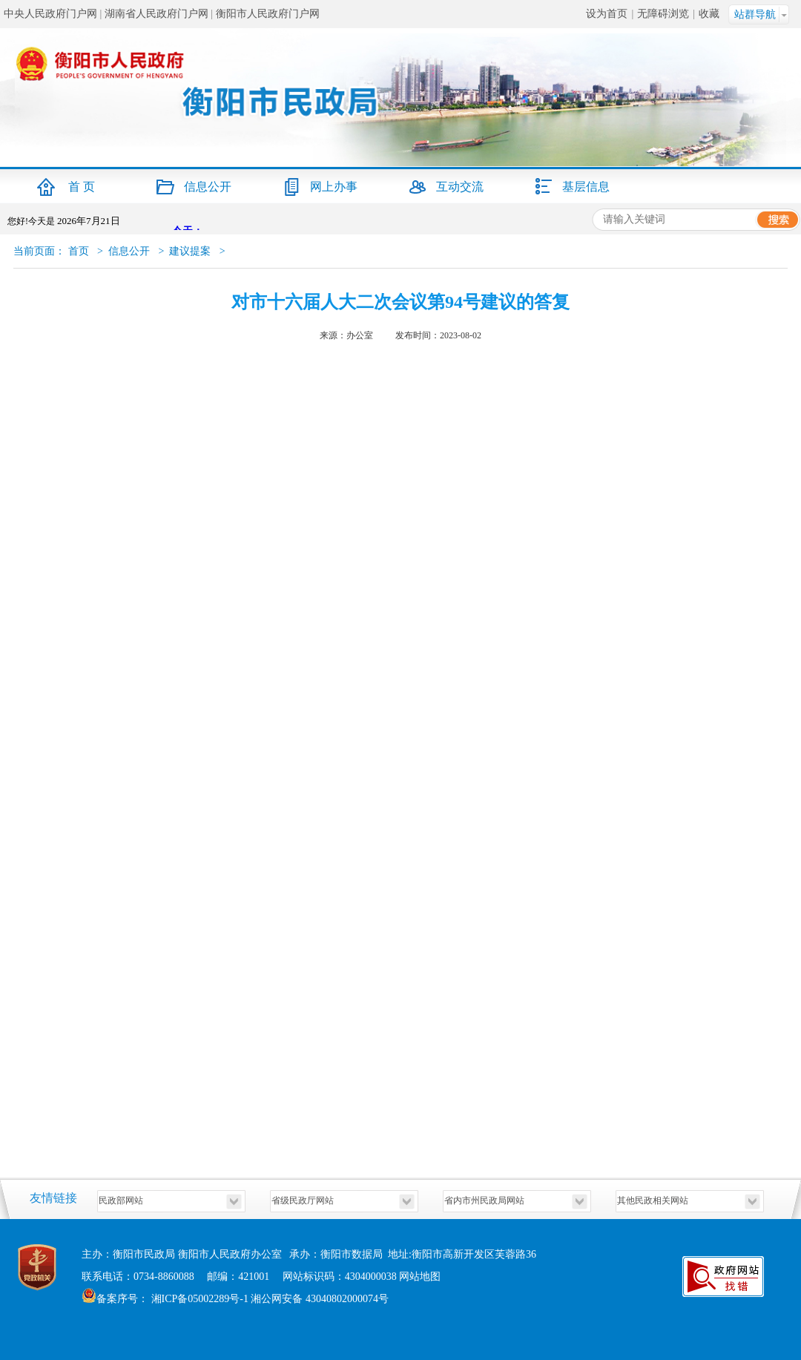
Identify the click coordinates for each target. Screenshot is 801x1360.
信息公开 (207, 186)
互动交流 (460, 186)
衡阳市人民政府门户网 (268, 13)
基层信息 (586, 186)
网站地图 (420, 1276)
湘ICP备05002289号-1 (198, 1298)
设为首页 (606, 13)
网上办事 (333, 186)
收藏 (709, 13)
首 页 (81, 186)
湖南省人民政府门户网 (156, 13)
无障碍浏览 (663, 13)
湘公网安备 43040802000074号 (320, 1298)
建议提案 (190, 251)
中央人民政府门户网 (50, 13)
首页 (78, 251)
